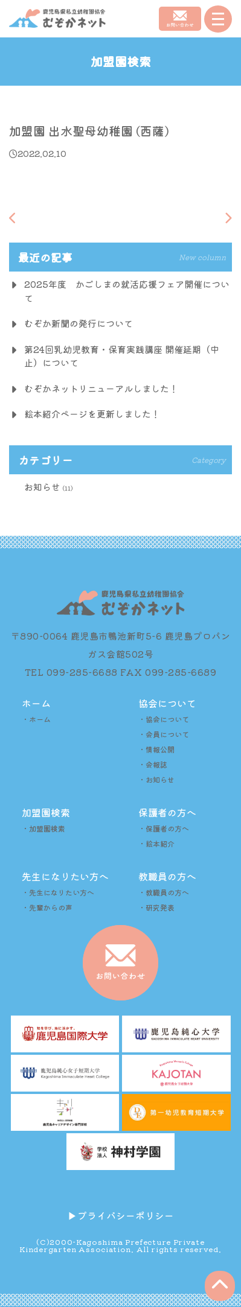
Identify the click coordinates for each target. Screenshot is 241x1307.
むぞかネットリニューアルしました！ (101, 388)
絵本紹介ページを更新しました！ (92, 413)
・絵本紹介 (156, 843)
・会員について (163, 734)
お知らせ (42, 486)
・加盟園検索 (43, 828)
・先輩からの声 (47, 907)
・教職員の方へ (163, 892)
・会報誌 (152, 764)
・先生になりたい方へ (58, 892)
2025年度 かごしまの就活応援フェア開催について (127, 291)
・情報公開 (156, 749)
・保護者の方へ (163, 828)
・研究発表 (156, 907)
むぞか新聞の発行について (78, 323)
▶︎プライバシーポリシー (121, 1215)
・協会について (163, 719)
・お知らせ (156, 779)
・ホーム (36, 719)
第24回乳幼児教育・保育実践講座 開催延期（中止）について (121, 356)
